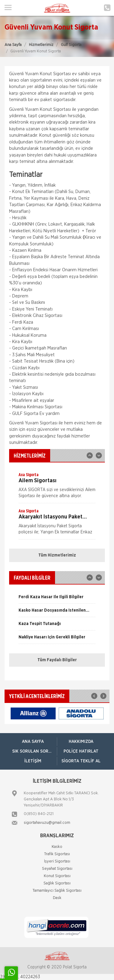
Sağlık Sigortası (57, 883)
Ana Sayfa (13, 45)
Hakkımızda (81, 741)
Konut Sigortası (57, 876)
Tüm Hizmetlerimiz (57, 555)
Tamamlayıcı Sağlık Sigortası (57, 891)
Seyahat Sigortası (57, 869)
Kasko (57, 847)
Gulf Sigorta (71, 45)
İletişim (32, 761)
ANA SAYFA (33, 741)
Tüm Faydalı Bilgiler (57, 660)
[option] (57, 487)
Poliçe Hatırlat (81, 751)
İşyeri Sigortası (57, 861)
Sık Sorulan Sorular (34, 751)
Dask (57, 898)
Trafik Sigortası (57, 854)
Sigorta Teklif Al (81, 761)
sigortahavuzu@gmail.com (47, 823)
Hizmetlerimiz (41, 45)
